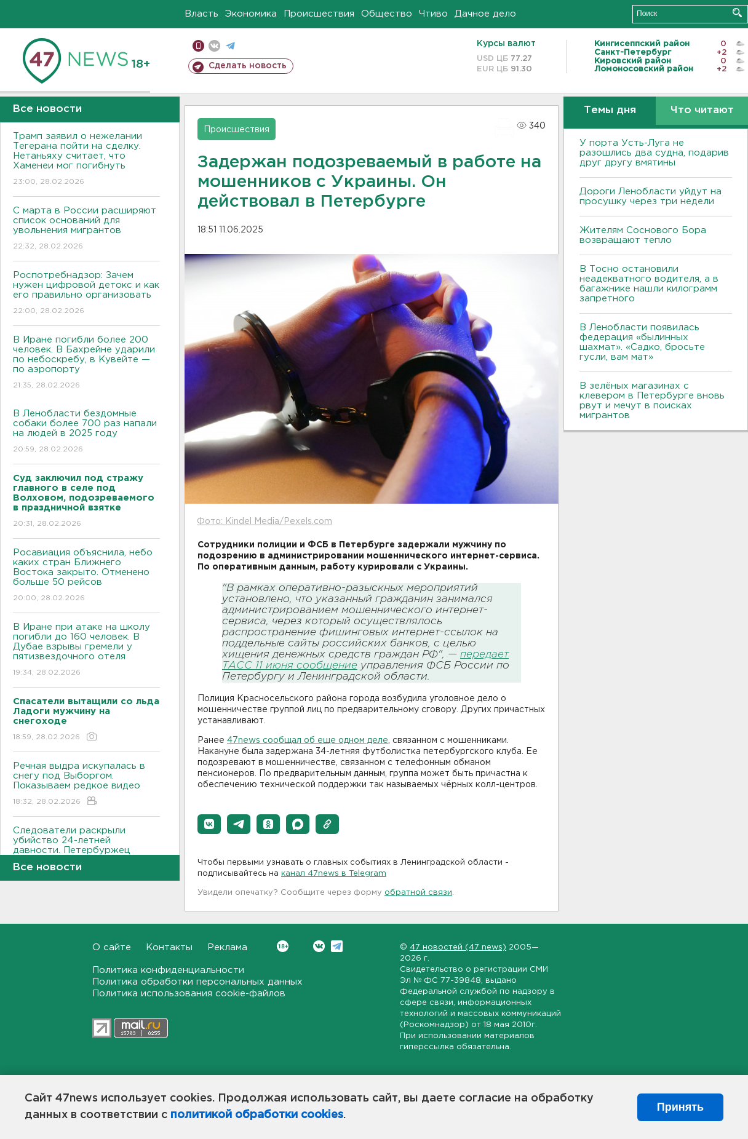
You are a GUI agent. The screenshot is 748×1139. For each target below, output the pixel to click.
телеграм (230, 46)
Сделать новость (248, 65)
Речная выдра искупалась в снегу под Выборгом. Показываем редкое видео (86, 784)
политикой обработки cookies (256, 1115)
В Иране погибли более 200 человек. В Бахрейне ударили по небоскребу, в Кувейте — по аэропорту (86, 363)
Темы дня (610, 110)
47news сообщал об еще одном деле (307, 740)
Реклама (227, 947)
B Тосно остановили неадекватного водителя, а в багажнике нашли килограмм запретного (648, 284)
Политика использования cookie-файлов (188, 994)
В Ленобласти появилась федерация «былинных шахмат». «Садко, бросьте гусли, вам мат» (642, 342)
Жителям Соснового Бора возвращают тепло (642, 235)
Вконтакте (282, 946)
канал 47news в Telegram (333, 873)
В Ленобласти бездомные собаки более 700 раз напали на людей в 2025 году (86, 432)
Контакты (169, 947)
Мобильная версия (198, 46)
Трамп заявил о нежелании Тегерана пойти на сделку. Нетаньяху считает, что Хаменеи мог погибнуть (86, 159)
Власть (201, 14)
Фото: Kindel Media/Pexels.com (264, 521)
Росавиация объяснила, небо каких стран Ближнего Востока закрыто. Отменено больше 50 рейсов (86, 576)
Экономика (251, 14)
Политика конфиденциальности (168, 970)
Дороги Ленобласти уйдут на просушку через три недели (650, 196)
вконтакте (214, 46)
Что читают (702, 110)
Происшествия (319, 14)
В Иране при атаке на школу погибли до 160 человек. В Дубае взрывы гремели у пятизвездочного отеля (86, 650)
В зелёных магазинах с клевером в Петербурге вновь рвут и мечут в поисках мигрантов (652, 400)
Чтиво (433, 14)
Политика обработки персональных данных (197, 982)
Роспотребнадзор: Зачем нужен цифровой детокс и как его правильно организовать (86, 293)
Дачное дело (485, 14)
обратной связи (418, 892)
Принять (680, 1107)
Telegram (337, 946)
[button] (209, 824)
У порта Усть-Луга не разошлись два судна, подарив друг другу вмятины (654, 153)
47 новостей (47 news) (458, 947)
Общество (386, 14)
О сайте (111, 947)
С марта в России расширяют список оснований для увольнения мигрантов (86, 229)
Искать (737, 12)
